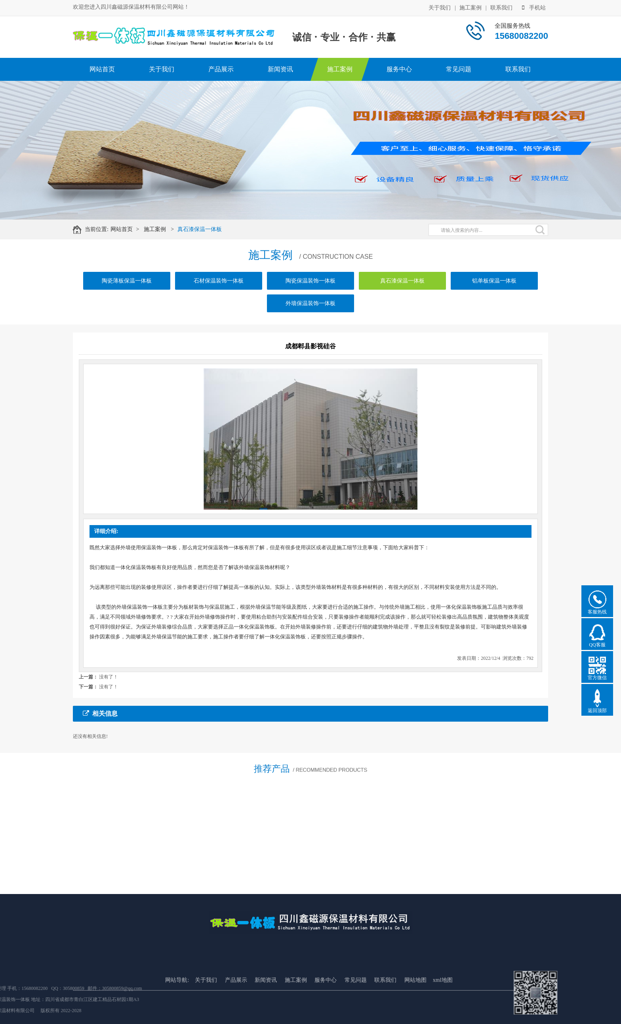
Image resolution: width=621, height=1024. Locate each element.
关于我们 (440, 7)
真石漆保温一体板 (205, 229)
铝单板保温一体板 (494, 290)
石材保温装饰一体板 (219, 290)
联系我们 (501, 7)
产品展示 (221, 69)
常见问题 (458, 69)
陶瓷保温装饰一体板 (310, 290)
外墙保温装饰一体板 (310, 312)
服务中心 (399, 69)
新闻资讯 (280, 69)
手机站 (534, 7)
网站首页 (102, 69)
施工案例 (470, 7)
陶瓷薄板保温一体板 (127, 290)
